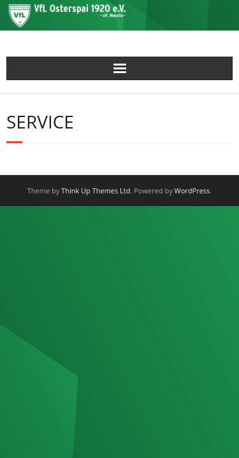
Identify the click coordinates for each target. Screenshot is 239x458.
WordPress (192, 190)
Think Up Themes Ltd (95, 190)
